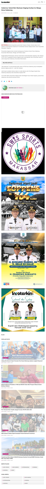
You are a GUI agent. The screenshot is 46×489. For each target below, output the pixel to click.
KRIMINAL (35, 467)
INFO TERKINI (6, 467)
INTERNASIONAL (25, 467)
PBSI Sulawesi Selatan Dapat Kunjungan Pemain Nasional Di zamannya (18, 433)
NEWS (13, 470)
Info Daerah (5, 357)
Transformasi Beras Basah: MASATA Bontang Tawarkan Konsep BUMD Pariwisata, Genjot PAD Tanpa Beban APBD (22, 458)
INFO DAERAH (5, 381)
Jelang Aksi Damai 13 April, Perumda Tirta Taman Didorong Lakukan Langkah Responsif (21, 360)
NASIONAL (5, 470)
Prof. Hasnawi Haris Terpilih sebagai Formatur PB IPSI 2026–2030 (16, 409)
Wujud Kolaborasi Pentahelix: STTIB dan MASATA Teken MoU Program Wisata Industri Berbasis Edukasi (21, 385)
